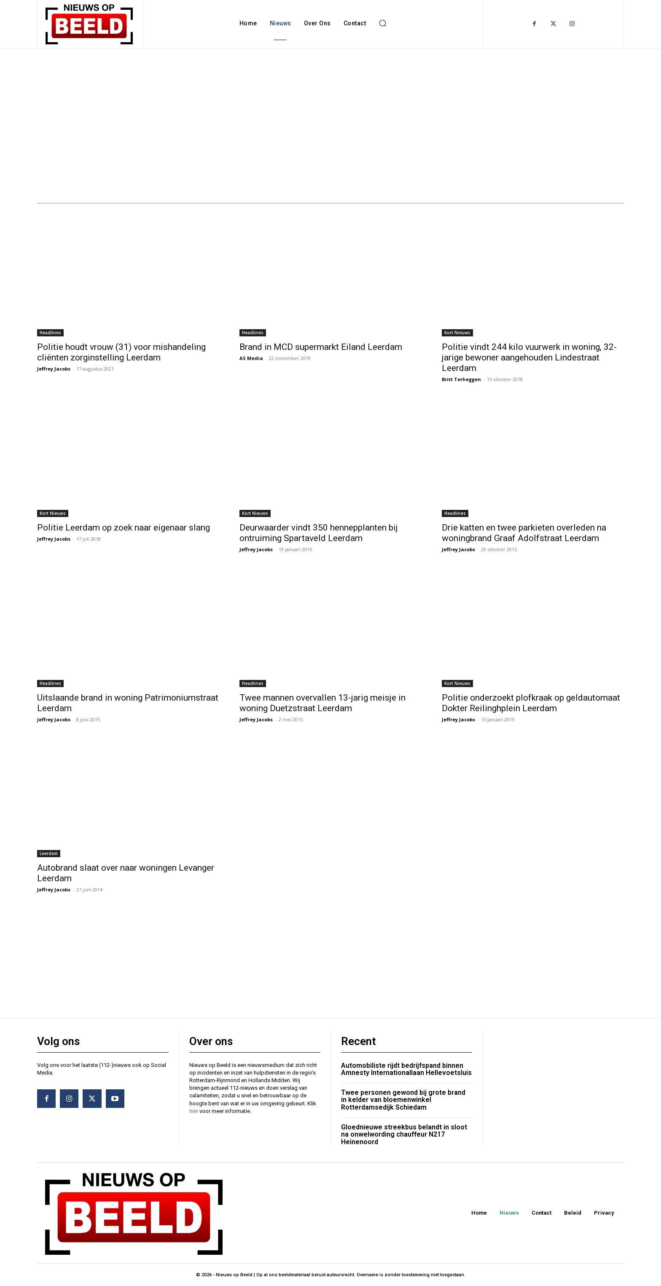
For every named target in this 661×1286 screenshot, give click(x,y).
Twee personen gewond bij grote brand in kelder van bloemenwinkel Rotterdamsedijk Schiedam (403, 1099)
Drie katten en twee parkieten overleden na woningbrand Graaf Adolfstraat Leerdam (524, 533)
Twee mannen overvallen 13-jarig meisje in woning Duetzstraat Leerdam (322, 703)
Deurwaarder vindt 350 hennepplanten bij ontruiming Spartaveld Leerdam (318, 533)
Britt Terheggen (461, 379)
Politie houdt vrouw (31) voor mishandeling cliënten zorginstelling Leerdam (121, 352)
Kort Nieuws (457, 333)
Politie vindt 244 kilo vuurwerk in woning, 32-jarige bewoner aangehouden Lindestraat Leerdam (529, 357)
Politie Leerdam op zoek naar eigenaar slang (123, 528)
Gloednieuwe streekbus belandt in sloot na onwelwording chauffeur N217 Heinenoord (404, 1134)
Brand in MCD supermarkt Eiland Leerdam (320, 347)
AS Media (251, 358)
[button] (382, 23)
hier (193, 1111)
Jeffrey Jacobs (53, 368)
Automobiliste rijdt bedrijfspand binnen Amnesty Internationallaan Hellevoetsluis (406, 1069)
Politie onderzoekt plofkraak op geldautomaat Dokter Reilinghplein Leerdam (531, 703)
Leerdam (49, 853)
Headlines (50, 333)
